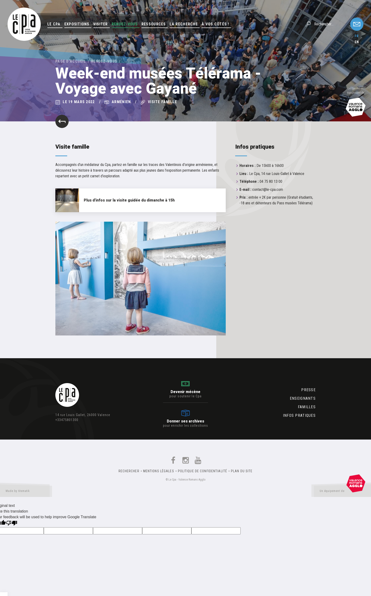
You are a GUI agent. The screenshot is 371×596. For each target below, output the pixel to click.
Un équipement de (342, 492)
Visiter (100, 24)
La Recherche (184, 24)
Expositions (76, 24)
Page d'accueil (70, 61)
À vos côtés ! (215, 24)
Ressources (153, 24)
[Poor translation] (11, 523)
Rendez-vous (125, 24)
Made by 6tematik (26, 492)
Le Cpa (54, 24)
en (357, 42)
